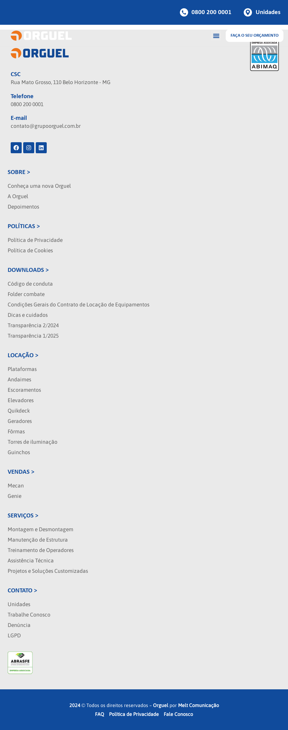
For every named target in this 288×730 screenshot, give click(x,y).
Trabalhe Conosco (29, 615)
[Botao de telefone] (206, 12)
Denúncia (19, 625)
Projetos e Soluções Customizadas (48, 571)
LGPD (14, 635)
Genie (14, 496)
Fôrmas (16, 431)
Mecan (16, 486)
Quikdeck (19, 411)
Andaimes (19, 379)
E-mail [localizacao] (19, 118)
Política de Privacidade (35, 240)
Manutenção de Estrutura (38, 540)
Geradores (20, 421)
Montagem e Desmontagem (40, 529)
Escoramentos (24, 390)
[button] (216, 36)
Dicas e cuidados (28, 315)
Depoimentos (23, 207)
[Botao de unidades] (262, 12)
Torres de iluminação (32, 442)
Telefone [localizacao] (22, 96)
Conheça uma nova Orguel (39, 186)
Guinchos (19, 452)
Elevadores (21, 400)
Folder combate (26, 294)
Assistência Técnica (31, 561)
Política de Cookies (30, 250)
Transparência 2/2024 (33, 325)
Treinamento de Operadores (41, 550)
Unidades (19, 604)
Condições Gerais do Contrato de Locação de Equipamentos (78, 305)
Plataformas (22, 369)
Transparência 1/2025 (33, 336)
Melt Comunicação (198, 705)
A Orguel (18, 196)
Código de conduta (30, 284)
